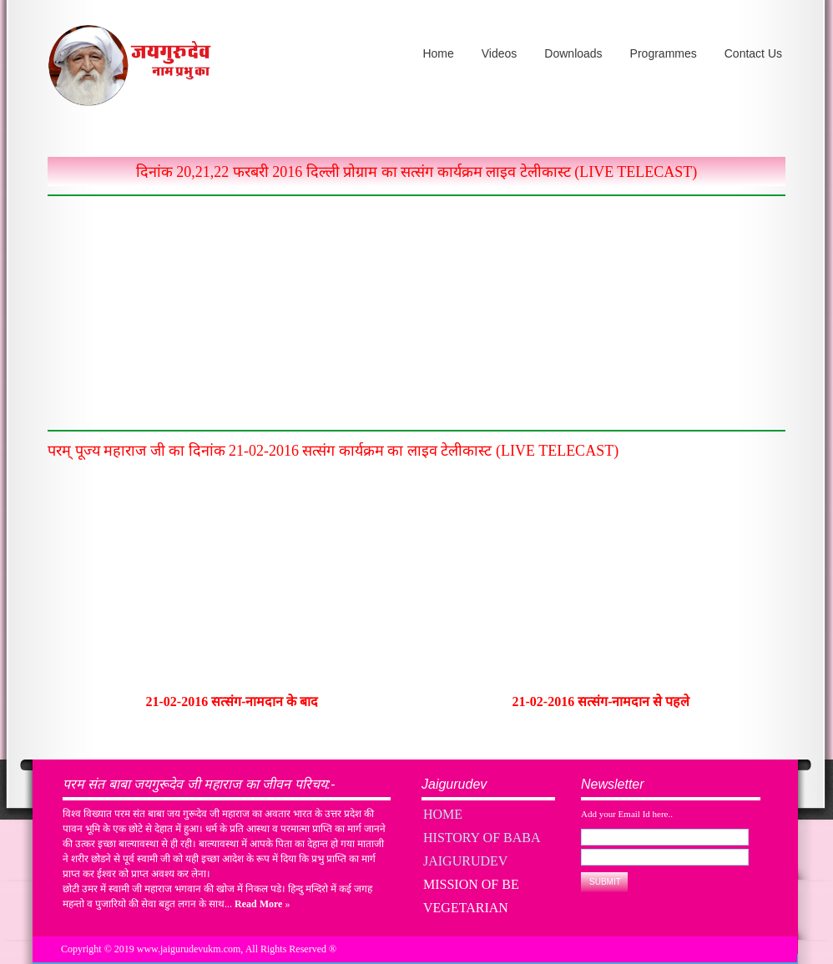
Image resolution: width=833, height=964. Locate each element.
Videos (499, 53)
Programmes (663, 53)
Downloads (573, 53)
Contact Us (753, 53)
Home (437, 53)
